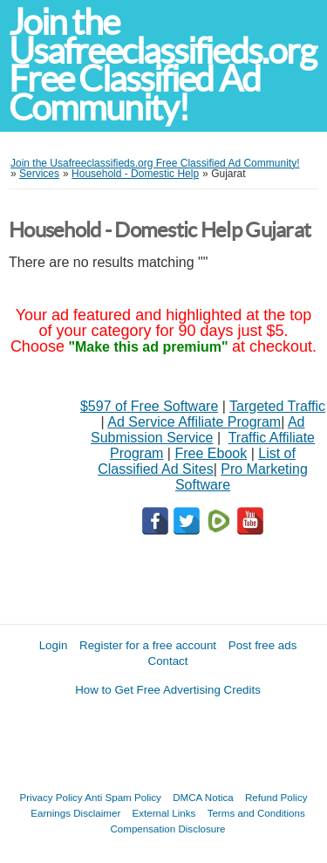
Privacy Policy (51, 797)
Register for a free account (147, 645)
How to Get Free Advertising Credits (168, 689)
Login (53, 645)
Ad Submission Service (197, 429)
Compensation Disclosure (167, 828)
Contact (168, 661)
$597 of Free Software (149, 406)
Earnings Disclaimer (75, 812)
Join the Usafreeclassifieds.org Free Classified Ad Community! (162, 65)
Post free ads (262, 645)
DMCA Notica (203, 797)
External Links (164, 812)
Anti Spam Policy (123, 797)
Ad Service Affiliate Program (194, 421)
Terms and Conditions (256, 812)
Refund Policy (276, 797)
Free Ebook (210, 453)
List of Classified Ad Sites (197, 461)
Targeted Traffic (277, 406)
